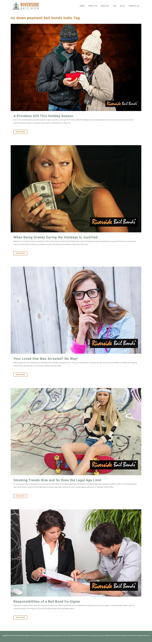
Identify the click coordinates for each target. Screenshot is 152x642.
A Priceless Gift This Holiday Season (43, 116)
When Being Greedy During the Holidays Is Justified (55, 237)
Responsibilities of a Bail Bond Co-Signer (46, 601)
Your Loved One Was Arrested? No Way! (45, 359)
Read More (20, 132)
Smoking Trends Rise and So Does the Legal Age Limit (57, 480)
